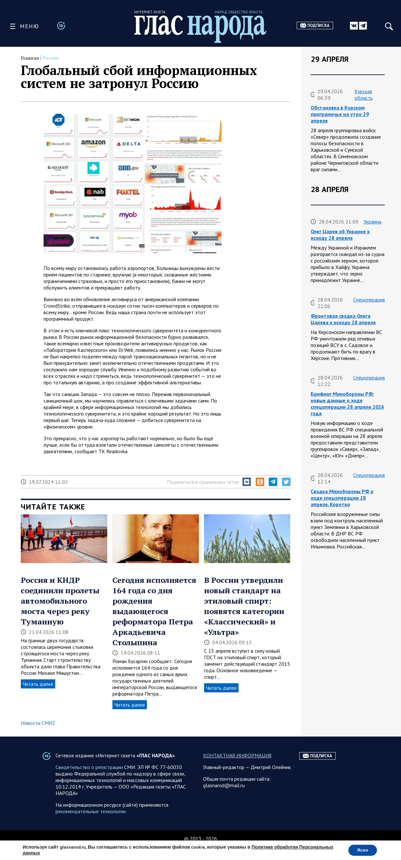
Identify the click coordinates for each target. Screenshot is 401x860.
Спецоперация (369, 299)
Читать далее (38, 684)
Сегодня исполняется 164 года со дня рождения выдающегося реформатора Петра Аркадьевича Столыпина (154, 611)
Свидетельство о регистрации (89, 780)
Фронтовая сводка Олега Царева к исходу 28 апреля (343, 319)
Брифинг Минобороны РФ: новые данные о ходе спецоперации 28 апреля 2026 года (347, 404)
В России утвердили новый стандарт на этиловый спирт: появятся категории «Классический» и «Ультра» (244, 606)
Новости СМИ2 (38, 723)
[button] (246, 482)
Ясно (361, 850)
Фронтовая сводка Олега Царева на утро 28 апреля (342, 585)
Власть (371, 657)
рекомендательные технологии (91, 824)
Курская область (364, 94)
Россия (50, 58)
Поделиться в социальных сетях (203, 482)
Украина (373, 221)
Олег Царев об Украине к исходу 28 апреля (340, 234)
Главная (30, 58)
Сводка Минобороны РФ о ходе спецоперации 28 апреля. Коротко (342, 497)
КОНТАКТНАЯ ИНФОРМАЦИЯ (237, 768)
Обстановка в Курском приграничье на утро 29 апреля (340, 114)
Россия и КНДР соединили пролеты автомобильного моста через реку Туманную (60, 601)
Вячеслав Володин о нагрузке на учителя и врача (346, 669)
